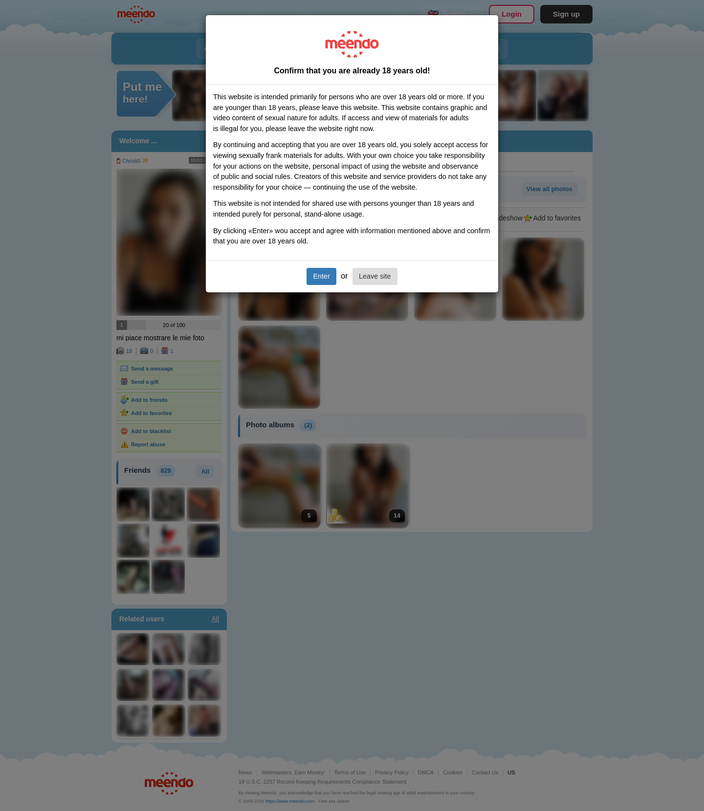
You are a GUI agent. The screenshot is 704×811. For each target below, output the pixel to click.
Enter (321, 276)
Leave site (375, 276)
